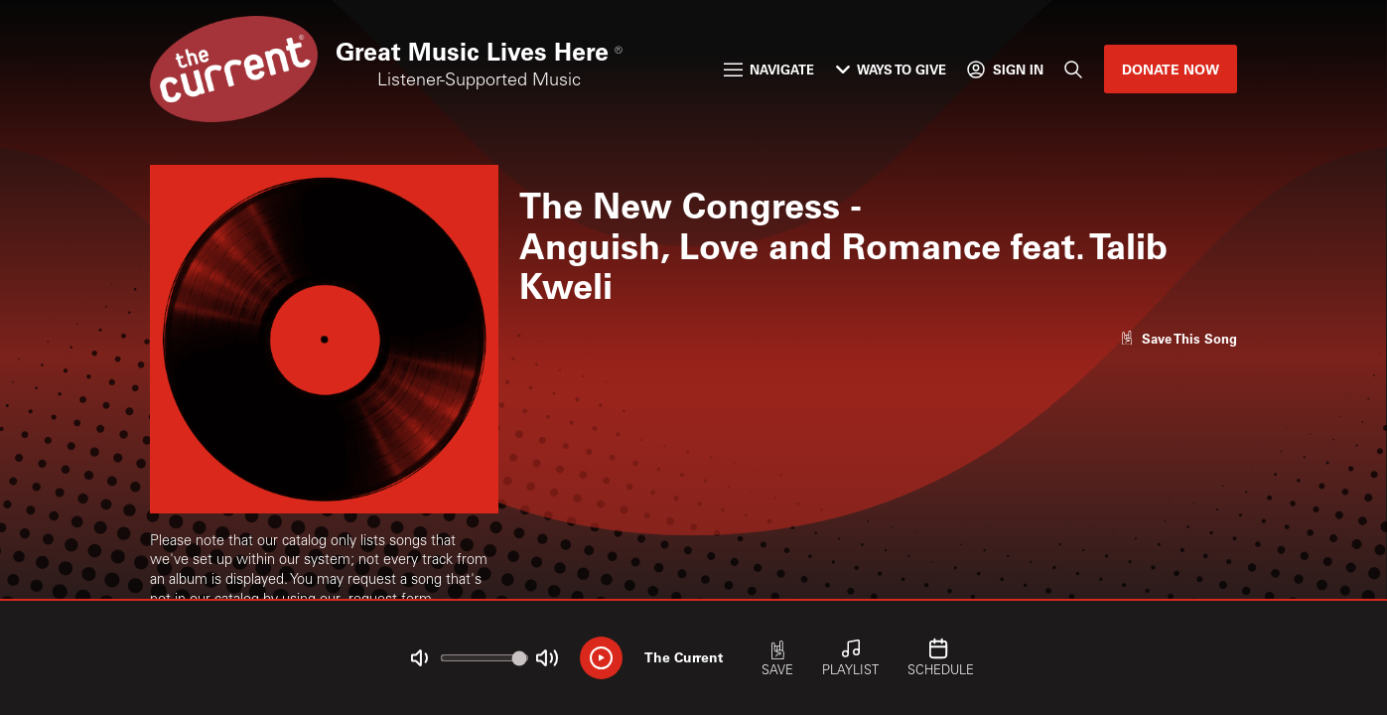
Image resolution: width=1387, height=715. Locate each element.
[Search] (1073, 69)
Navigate (769, 69)
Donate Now (1170, 69)
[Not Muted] (419, 657)
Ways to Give (891, 69)
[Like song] (1178, 338)
